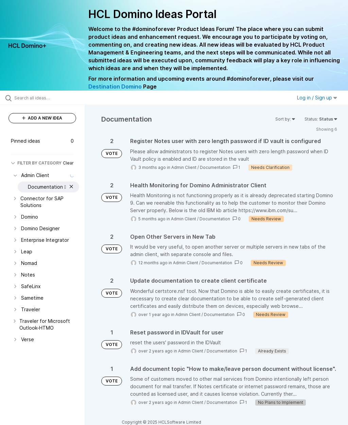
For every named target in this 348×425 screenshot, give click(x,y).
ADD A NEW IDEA (42, 118)
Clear (68, 163)
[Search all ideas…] (46, 98)
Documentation (215, 167)
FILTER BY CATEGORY (36, 163)
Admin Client (183, 167)
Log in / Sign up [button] (317, 97)
